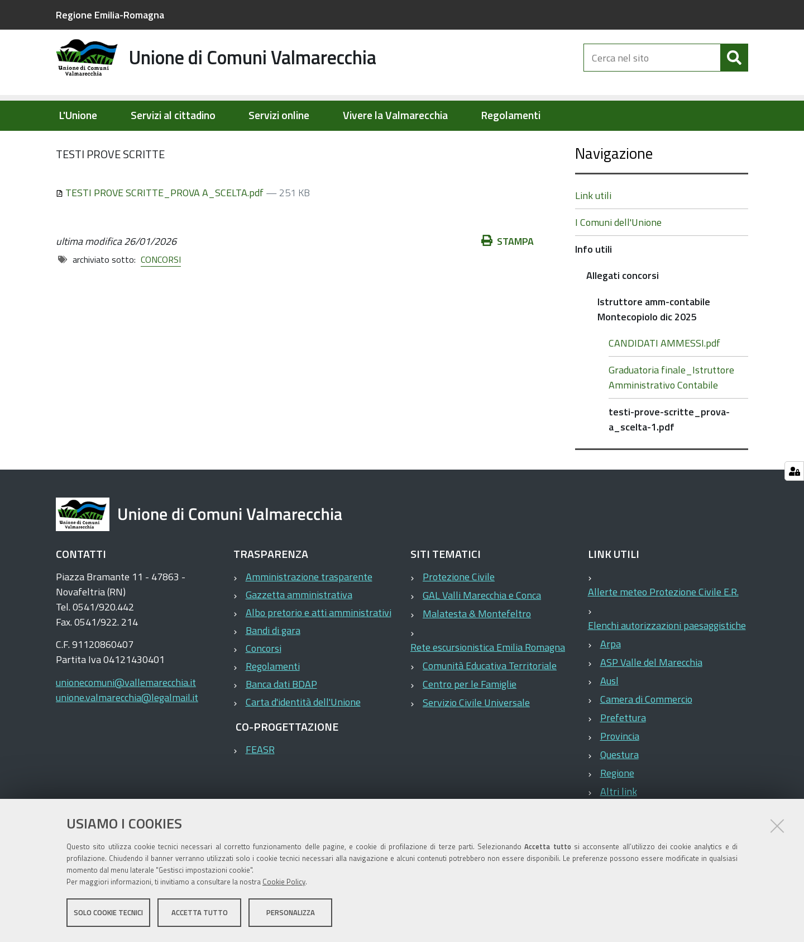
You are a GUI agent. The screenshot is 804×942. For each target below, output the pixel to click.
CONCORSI (161, 295)
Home (63, 143)
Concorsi (263, 684)
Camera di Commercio (646, 734)
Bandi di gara (273, 666)
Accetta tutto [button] (199, 913)
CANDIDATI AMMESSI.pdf (664, 378)
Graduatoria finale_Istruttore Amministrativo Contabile (671, 413)
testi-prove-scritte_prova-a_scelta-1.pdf (669, 455)
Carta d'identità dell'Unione (303, 737)
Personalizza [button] (290, 913)
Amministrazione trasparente (309, 612)
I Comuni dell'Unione (618, 258)
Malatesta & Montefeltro (477, 649)
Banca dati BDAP (281, 719)
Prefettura (623, 753)
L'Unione (78, 115)
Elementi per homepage (127, 143)
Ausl (609, 716)
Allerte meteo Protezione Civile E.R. (663, 627)
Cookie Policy (283, 882)
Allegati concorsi (272, 143)
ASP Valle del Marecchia (651, 698)
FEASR (260, 785)
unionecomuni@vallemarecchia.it (126, 718)
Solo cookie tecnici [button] (108, 913)
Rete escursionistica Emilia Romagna (487, 682)
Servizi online (278, 115)
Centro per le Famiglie (469, 719)
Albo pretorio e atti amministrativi (318, 648)
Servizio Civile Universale (476, 738)
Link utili (593, 231)
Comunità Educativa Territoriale (490, 701)
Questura (619, 790)
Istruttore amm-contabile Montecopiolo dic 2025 (417, 143)
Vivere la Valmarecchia (395, 115)
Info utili (209, 143)
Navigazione (614, 188)
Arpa (610, 679)
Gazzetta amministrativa (299, 630)
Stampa (507, 277)
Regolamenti (510, 115)
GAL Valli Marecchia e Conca (482, 630)
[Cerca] (734, 66)
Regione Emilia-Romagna (110, 14)
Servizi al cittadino (173, 115)
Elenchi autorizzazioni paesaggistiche (667, 661)
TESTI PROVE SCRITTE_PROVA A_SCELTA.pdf (161, 228)
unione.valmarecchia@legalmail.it (127, 733)
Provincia (619, 771)
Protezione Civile (459, 612)
